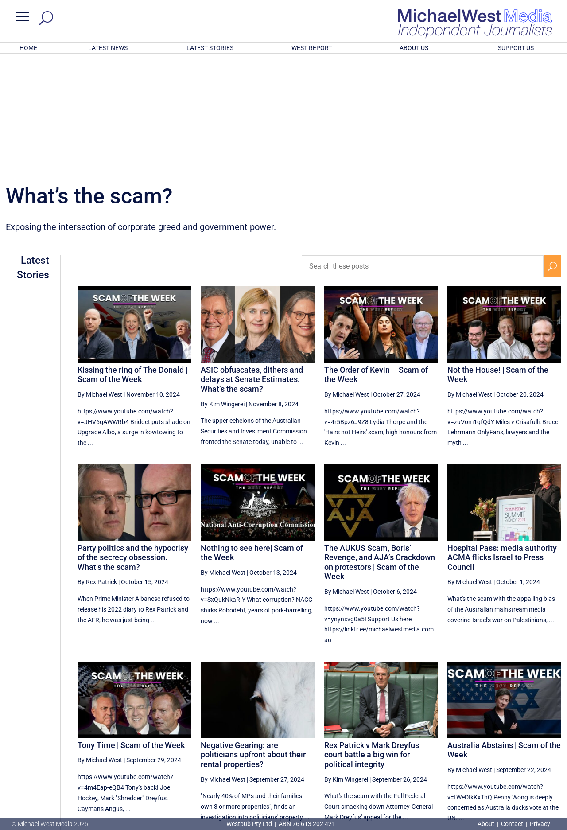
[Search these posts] (423, 150)
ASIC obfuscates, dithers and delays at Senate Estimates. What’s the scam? (252, 263)
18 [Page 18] (532, 741)
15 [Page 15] (464, 741)
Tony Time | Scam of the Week (131, 629)
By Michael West (100, 278)
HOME (28, 47)
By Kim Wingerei (223, 288)
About (487, 823)
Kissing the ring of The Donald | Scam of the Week (132, 258)
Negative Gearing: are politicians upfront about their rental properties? (253, 638)
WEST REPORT (311, 47)
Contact (512, 823)
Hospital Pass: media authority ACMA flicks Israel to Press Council (502, 441)
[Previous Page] (421, 741)
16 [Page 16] (487, 741)
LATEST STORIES (209, 47)
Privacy (540, 823)
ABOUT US (414, 47)
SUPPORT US (516, 47)
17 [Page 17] (509, 741)
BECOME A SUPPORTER (521, 772)
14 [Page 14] (442, 741)
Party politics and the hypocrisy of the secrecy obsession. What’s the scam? (133, 441)
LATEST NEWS (108, 47)
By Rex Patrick (97, 465)
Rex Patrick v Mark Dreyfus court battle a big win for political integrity (371, 638)
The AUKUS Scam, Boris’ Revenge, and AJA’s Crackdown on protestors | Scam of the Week (379, 446)
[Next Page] (552, 741)
